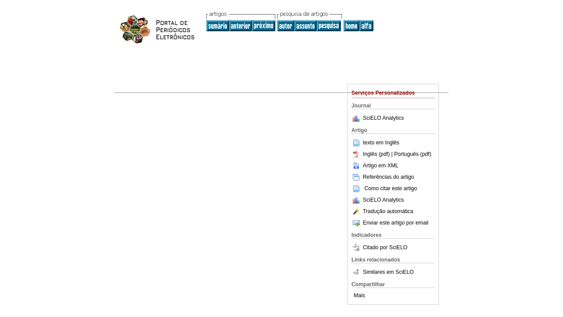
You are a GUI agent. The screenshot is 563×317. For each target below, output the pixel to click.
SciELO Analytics (383, 118)
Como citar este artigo (390, 188)
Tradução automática (382, 211)
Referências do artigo (382, 177)
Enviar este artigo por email (389, 223)
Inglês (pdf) (371, 154)
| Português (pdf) (411, 154)
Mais (359, 295)
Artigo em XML (374, 165)
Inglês (392, 143)
